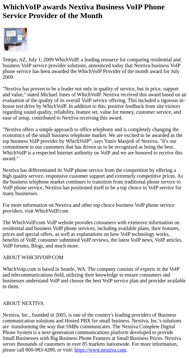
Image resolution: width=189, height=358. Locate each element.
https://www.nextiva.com (100, 350)
